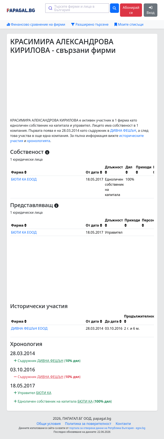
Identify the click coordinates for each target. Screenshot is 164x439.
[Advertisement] (82, 86)
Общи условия (49, 423)
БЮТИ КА (43, 392)
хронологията (38, 140)
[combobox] (77, 8)
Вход (150, 10)
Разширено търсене (89, 24)
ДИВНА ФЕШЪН (123, 130)
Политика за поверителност (88, 423)
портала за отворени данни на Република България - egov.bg (107, 428)
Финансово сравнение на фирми (36, 24)
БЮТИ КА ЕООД (24, 179)
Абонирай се (131, 10)
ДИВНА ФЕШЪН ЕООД (29, 328)
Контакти (123, 423)
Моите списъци (128, 24)
